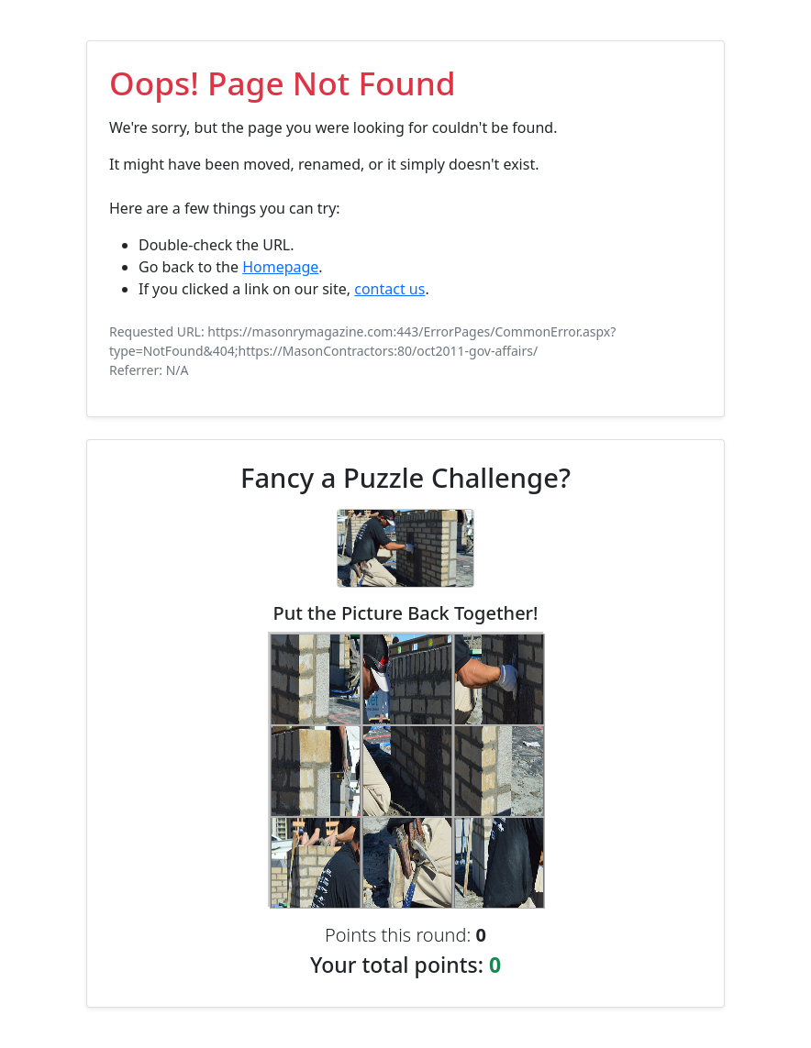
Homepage (280, 267)
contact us (389, 289)
